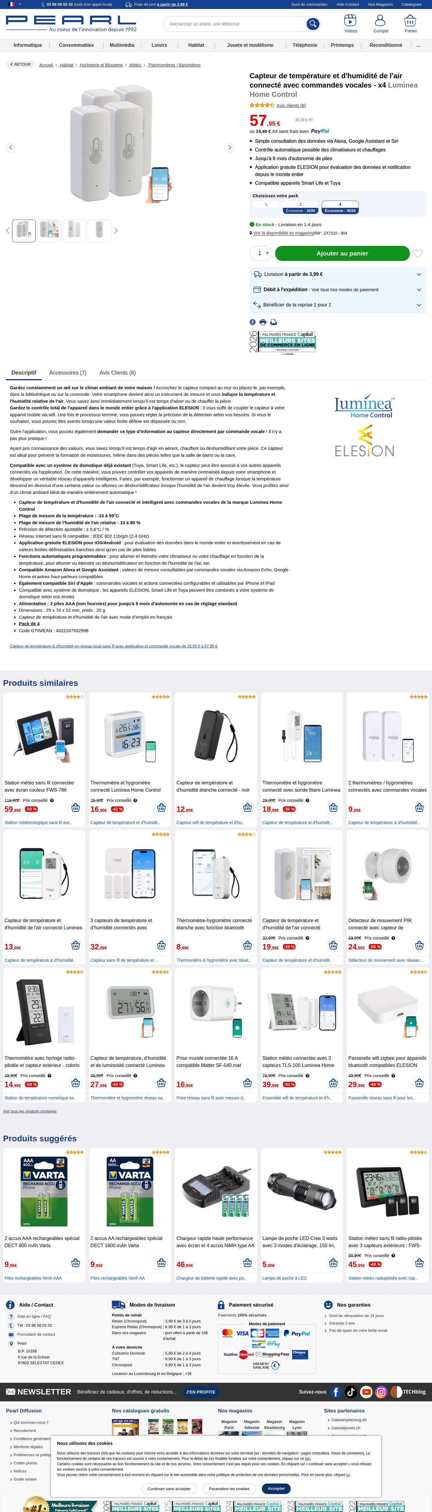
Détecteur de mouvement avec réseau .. (385, 960)
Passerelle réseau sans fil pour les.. (381, 1097)
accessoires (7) (68, 373)
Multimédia (122, 45)
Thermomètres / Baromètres (173, 65)
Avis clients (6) (118, 373)
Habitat (196, 45)
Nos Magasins (380, 4)
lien (307, 1459)
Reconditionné (386, 45)
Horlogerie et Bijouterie (101, 65)
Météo (135, 65)
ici (348, 1475)
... (419, 45)
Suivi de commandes (309, 4)
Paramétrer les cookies (229, 1489)
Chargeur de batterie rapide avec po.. (211, 1278)
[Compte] (381, 24)
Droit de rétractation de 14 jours (356, 1315)
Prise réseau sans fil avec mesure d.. (210, 1097)
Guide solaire (25, 1479)
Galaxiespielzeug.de (349, 1420)
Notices (20, 1471)
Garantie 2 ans (342, 1323)
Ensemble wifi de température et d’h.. (297, 1097)
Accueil (46, 65)
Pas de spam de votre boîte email (358, 1330)
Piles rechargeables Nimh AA (118, 1278)
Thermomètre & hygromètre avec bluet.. (213, 960)
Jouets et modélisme (250, 45)
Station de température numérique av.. (40, 1097)
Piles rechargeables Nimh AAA (33, 1278)
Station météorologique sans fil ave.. (38, 822)
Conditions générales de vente (40, 1438)
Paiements (242, 1315)
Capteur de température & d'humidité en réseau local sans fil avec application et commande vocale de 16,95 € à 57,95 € (114, 646)
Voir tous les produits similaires (29, 1111)
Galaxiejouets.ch (346, 1428)
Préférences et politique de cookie (43, 1455)
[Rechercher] (313, 24)
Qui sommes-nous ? (31, 1422)
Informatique (28, 45)
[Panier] (411, 24)
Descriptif (23, 373)
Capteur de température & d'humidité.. (383, 822)
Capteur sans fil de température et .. (124, 960)
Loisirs (159, 45)
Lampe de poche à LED (284, 1278)
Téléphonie (305, 45)
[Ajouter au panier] (342, 253)
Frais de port (161, 4)
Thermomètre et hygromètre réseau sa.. (128, 1097)
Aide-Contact (348, 4)
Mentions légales (28, 1447)
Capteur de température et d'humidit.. (125, 822)
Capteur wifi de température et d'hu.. (210, 822)
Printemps (342, 45)
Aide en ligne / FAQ (34, 1316)
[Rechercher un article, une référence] (242, 23)
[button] (282, 233)
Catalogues (412, 4)
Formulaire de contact (36, 1334)
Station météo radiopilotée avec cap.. (382, 1278)
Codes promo (25, 1463)
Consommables (76, 45)
